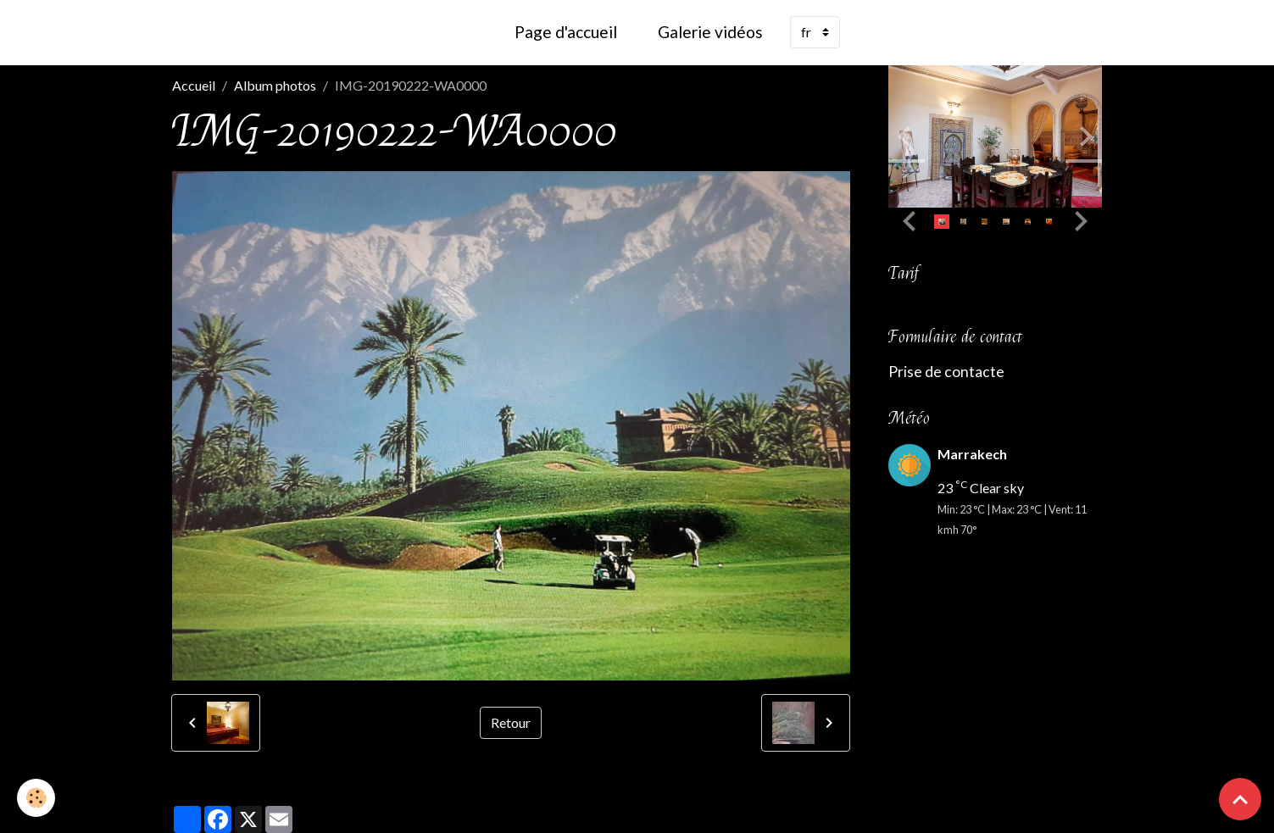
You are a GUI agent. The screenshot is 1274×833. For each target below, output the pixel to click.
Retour (511, 722)
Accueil (193, 85)
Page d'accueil (566, 32)
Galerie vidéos (710, 32)
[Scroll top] (1240, 799)
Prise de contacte (946, 371)
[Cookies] (36, 798)
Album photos (275, 85)
